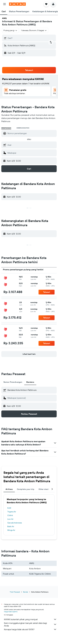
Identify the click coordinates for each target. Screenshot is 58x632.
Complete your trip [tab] (25, 489)
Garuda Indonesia (14, 523)
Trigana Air (11, 511)
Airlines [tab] (9, 489)
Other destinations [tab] (47, 489)
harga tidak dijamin (10, 612)
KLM (9, 508)
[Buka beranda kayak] (17, 4)
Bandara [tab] (30, 382)
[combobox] (10, 30)
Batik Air (10, 526)
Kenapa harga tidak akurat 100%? (30, 629)
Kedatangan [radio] (6, 128)
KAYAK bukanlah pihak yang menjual (30, 619)
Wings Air (11, 530)
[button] (4, 4)
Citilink (10, 515)
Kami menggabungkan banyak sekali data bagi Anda (30, 624)
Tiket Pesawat (15, 592)
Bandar (25, 592)
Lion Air (10, 519)
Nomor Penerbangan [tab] (12, 382)
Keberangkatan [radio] (23, 128)
